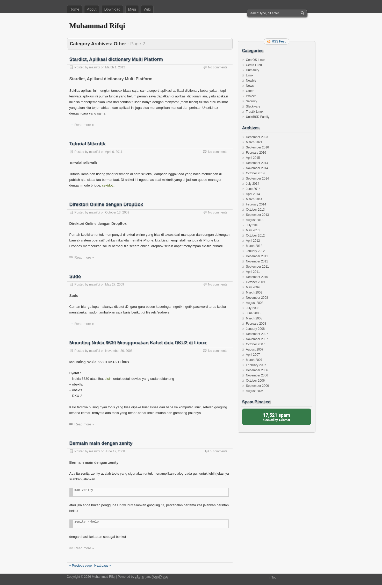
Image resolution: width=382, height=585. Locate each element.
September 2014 (257, 178)
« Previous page (80, 565)
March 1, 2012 (115, 67)
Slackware (253, 106)
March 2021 (254, 142)
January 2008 (255, 329)
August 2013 (254, 220)
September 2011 (257, 266)
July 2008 (252, 308)
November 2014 (257, 168)
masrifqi (94, 67)
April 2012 (253, 240)
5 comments (218, 451)
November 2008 (257, 297)
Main (132, 9)
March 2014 (254, 199)
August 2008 (254, 303)
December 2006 (257, 370)
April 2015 (253, 158)
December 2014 (257, 163)
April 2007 (253, 354)
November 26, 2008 (118, 351)
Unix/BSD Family (258, 117)
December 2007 (257, 334)
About (92, 9)
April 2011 (253, 272)
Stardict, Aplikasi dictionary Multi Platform (116, 59)
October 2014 (255, 173)
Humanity (252, 70)
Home (74, 9)
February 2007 (256, 365)
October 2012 (255, 235)
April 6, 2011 (113, 152)
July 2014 (252, 184)
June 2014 (253, 189)
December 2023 (257, 137)
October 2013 (255, 209)
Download (112, 9)
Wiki (147, 9)
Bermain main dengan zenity (101, 443)
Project (251, 96)
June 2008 (253, 313)
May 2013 (253, 230)
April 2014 (253, 194)
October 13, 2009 (117, 212)
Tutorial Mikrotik (87, 143)
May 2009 (253, 287)
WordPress (160, 577)
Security (251, 101)
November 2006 (257, 375)
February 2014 (256, 204)
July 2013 (252, 225)
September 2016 (257, 147)
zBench (140, 577)
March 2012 (254, 246)
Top (273, 577)
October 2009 (255, 282)
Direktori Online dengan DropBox (106, 204)
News (250, 86)
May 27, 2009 (114, 284)
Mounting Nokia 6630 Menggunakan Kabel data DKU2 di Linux (138, 342)
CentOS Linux (255, 60)
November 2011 (257, 261)
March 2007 (254, 360)
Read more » (84, 125)
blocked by (276, 417)
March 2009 (254, 292)
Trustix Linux (255, 111)
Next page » (102, 565)
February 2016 (256, 152)
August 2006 (254, 391)
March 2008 (254, 318)
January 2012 (255, 251)
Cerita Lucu (254, 65)
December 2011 (257, 256)
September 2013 (257, 215)
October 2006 (255, 380)
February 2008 (256, 323)
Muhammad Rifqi (97, 26)
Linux (250, 75)
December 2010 (257, 277)
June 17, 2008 (115, 451)
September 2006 (257, 386)
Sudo (75, 276)
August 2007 (254, 349)
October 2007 (255, 344)
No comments (217, 67)
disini (108, 379)
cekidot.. (108, 185)
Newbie (251, 80)
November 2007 (257, 339)
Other (250, 91)
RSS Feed (279, 41)
